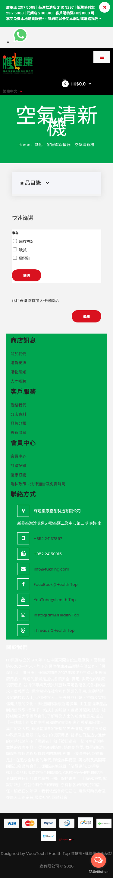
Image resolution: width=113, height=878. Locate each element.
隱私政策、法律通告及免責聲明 (38, 484)
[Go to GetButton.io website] (98, 872)
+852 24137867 (48, 538)
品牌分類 (18, 423)
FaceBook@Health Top (55, 584)
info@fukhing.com (51, 569)
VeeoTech (36, 853)
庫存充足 (27, 241)
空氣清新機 (84, 145)
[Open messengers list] (98, 860)
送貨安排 (18, 363)
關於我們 (18, 354)
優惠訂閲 (18, 475)
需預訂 (25, 258)
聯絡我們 (18, 405)
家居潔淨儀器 (58, 145)
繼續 (86, 316)
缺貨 (23, 250)
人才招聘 (18, 381)
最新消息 (18, 433)
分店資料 (18, 414)
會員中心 (18, 456)
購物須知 (18, 372)
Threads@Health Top (54, 630)
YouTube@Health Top (55, 600)
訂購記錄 (18, 466)
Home (24, 145)
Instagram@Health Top (56, 615)
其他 (38, 145)
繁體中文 (10, 91)
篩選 (26, 275)
